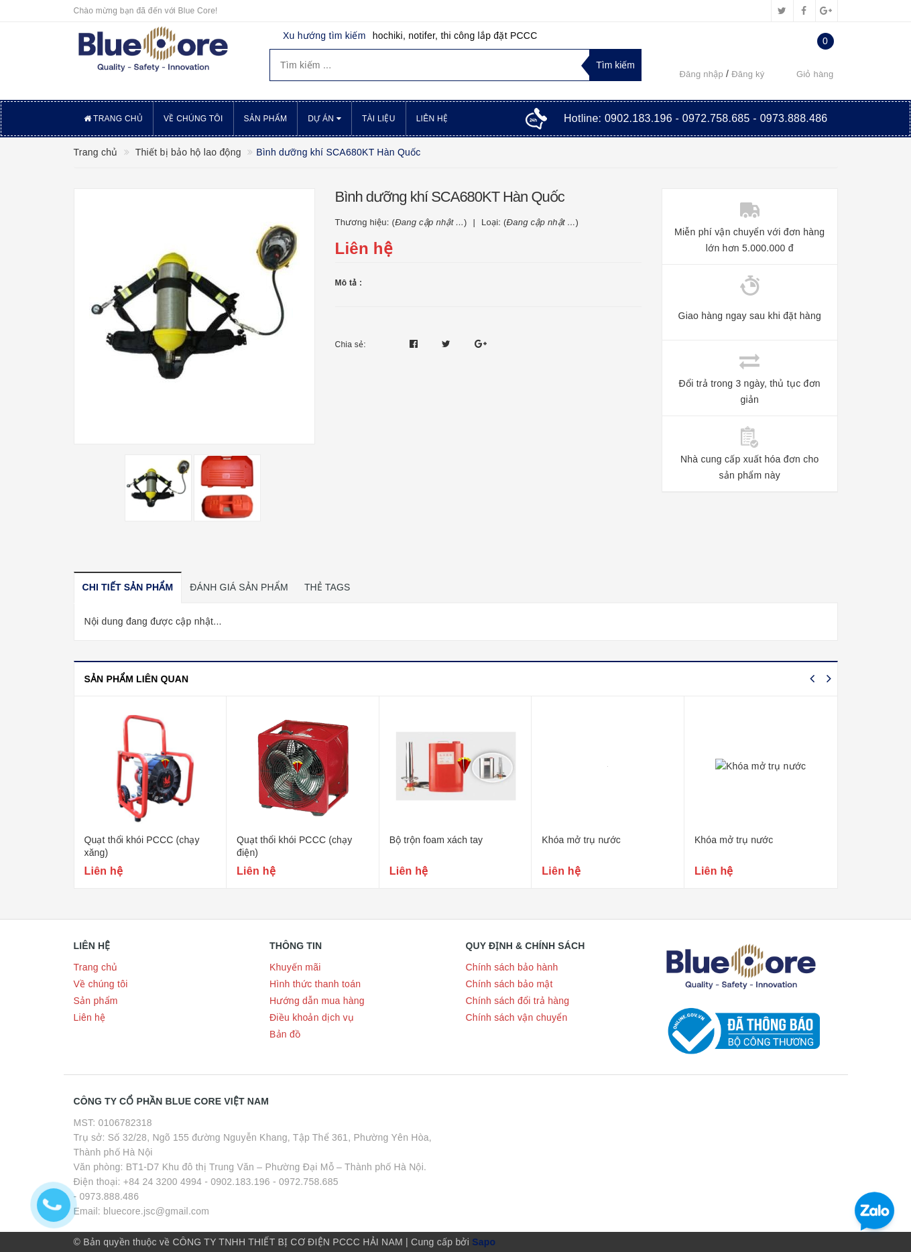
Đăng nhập (701, 74)
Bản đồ (284, 1034)
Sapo (483, 1242)
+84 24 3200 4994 (162, 1181)
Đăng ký (747, 74)
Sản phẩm (266, 118)
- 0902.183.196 (237, 1181)
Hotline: (696, 118)
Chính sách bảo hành (512, 967)
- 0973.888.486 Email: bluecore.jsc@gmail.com (142, 1203)
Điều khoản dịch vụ (311, 1017)
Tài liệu (379, 118)
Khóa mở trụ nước (581, 839)
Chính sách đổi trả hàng (518, 1000)
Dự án (324, 118)
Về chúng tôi (193, 118)
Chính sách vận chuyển (517, 1017)
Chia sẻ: (350, 344)
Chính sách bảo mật (509, 984)
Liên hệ (432, 118)
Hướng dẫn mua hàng (317, 1000)
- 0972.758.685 (306, 1181)
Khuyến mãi (295, 967)
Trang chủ (113, 118)
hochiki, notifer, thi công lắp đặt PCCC (455, 35)
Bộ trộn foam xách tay (436, 839)
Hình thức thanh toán (315, 984)
